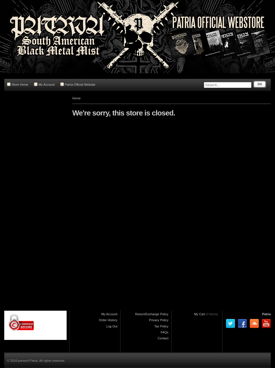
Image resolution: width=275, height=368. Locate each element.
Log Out (111, 326)
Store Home (17, 84)
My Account (44, 84)
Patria (266, 314)
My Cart (199, 314)
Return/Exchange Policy (151, 314)
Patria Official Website (78, 84)
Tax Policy (161, 326)
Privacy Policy (158, 320)
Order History (108, 320)
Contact (163, 338)
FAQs (164, 332)
